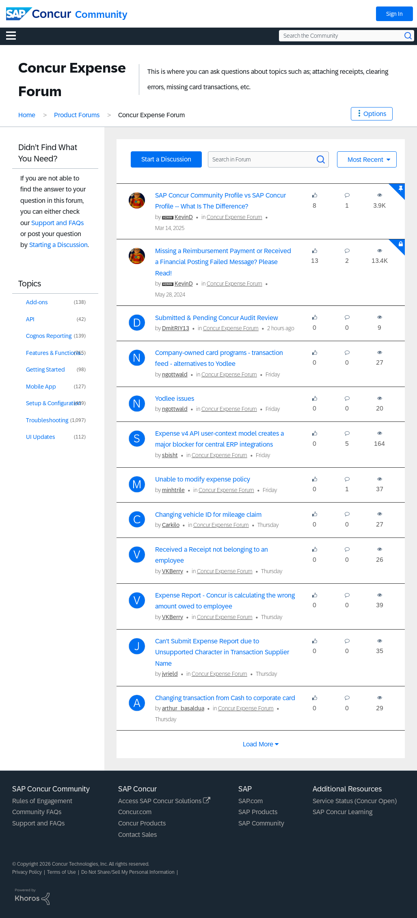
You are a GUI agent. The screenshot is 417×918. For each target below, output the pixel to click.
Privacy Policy (27, 872)
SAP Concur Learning (342, 811)
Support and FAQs (57, 222)
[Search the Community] (346, 35)
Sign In (394, 14)
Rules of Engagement (42, 801)
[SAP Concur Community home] (38, 13)
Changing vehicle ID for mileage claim (208, 514)
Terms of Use (61, 872)
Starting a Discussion (58, 244)
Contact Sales (137, 834)
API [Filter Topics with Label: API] (30, 319)
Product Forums (76, 115)
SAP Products (257, 811)
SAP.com (250, 801)
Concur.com (134, 811)
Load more (258, 744)
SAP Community (261, 823)
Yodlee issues (174, 398)
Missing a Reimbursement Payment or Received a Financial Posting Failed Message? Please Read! (223, 262)
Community (101, 14)
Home (26, 115)
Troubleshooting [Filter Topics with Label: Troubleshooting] (47, 420)
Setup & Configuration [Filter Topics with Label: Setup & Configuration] (53, 403)
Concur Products (142, 823)
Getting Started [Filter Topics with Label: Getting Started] (45, 369)
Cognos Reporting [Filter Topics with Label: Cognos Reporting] (48, 336)
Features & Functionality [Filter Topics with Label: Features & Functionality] (57, 353)
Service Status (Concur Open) (355, 801)
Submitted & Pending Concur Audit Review (216, 317)
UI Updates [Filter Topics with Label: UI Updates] (40, 437)
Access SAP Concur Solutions (164, 801)
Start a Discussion (166, 159)
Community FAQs (36, 811)
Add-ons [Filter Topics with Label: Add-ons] (37, 302)
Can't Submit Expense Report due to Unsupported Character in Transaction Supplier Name (222, 652)
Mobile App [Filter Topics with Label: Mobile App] (41, 386)
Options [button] (374, 113)
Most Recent (366, 159)
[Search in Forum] (268, 159)
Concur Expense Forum (234, 217)
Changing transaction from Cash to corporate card (225, 697)
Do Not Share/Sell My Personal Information (128, 872)
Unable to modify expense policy (202, 479)
